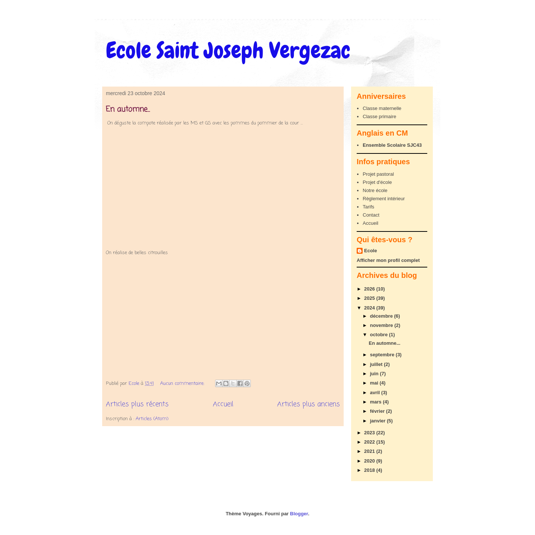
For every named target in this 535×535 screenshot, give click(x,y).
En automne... (128, 109)
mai (375, 383)
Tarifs (368, 207)
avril (375, 392)
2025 (370, 298)
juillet (377, 364)
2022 (370, 442)
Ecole (370, 250)
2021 (370, 451)
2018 (370, 470)
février (378, 411)
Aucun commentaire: (183, 383)
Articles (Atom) (152, 418)
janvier (378, 421)
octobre (379, 334)
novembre (382, 325)
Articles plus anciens (308, 404)
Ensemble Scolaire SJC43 (392, 145)
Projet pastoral (378, 174)
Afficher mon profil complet (388, 260)
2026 (370, 289)
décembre (382, 316)
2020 (370, 461)
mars (376, 402)
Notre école (375, 190)
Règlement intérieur (384, 198)
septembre (383, 354)
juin (375, 373)
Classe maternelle (382, 108)
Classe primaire (379, 116)
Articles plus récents (137, 404)
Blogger (299, 513)
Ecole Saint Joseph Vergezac (228, 50)
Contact (371, 215)
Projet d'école (377, 182)
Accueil (223, 404)
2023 (370, 432)
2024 (370, 308)
